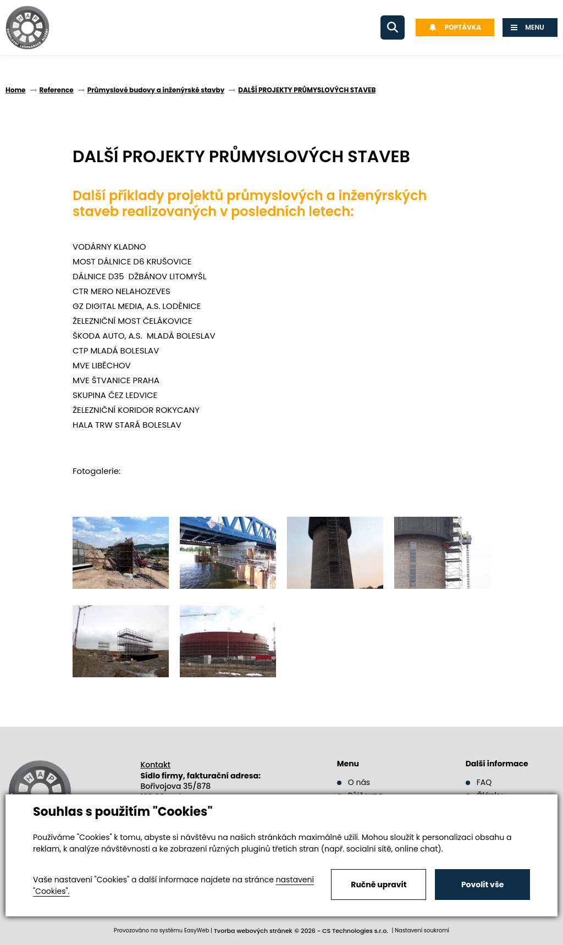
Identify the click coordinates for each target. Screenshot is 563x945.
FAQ (484, 782)
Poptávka (455, 27)
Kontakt (155, 764)
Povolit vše (482, 884)
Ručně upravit (378, 884)
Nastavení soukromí (422, 930)
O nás (359, 782)
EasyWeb (196, 930)
